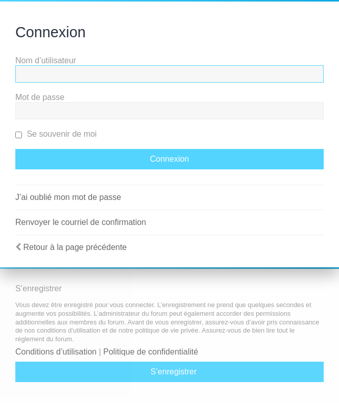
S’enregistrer (174, 371)
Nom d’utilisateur (45, 60)
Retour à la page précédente (75, 247)
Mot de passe (39, 97)
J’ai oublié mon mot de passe (68, 197)
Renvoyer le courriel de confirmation (80, 222)
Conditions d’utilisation (55, 351)
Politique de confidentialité (150, 351)
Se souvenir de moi (55, 134)
